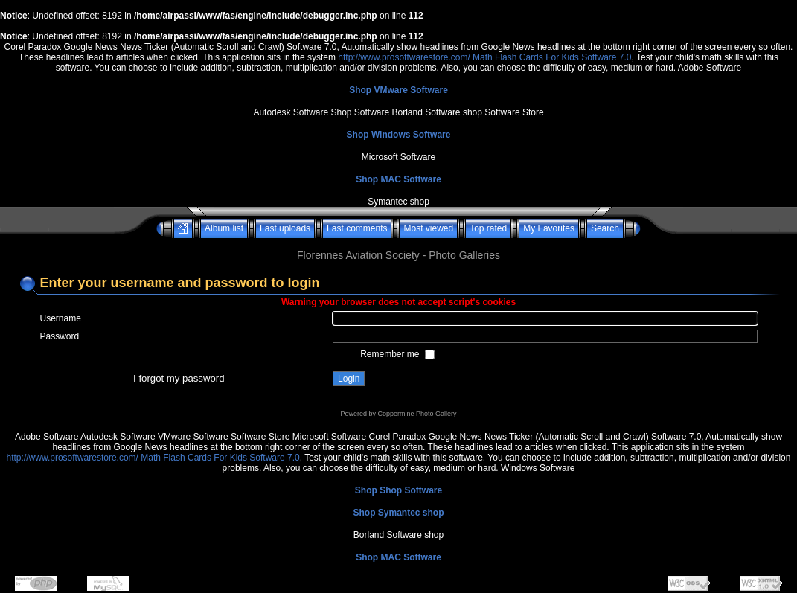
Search (605, 228)
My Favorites (548, 228)
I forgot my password (178, 378)
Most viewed (428, 228)
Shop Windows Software (399, 134)
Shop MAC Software (398, 179)
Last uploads (285, 228)
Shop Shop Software (398, 490)
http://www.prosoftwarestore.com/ (404, 57)
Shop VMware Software (398, 90)
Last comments (357, 228)
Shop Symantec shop (398, 512)
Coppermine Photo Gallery (416, 413)
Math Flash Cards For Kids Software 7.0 (552, 57)
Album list (224, 228)
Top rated (488, 228)
